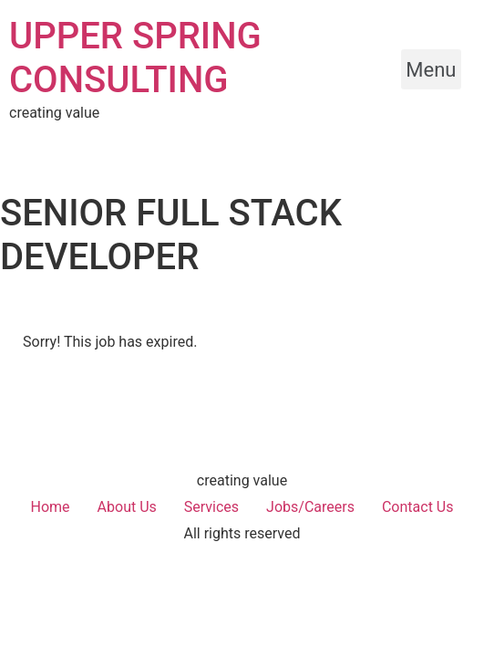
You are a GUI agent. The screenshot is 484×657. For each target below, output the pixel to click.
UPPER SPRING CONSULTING (135, 58)
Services (211, 507)
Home (50, 507)
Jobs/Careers (310, 507)
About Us (127, 507)
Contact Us (418, 507)
